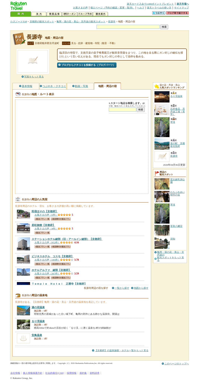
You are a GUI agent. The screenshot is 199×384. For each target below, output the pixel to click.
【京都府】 (45, 211)
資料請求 (94, 373)
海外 (38, 14)
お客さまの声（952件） (47, 242)
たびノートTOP (18, 21)
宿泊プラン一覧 (42, 219)
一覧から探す (122, 288)
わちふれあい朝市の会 (177, 193)
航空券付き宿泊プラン (61, 219)
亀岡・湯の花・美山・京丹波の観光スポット (81, 21)
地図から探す (141, 288)
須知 (172, 238)
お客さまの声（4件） (46, 228)
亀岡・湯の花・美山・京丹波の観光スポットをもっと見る (170, 256)
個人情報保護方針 (32, 373)
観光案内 (100, 14)
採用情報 (71, 373)
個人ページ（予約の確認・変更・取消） (112, 7)
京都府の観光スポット (42, 21)
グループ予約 (85, 14)
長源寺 (111, 21)
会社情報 (15, 373)
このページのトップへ (176, 363)
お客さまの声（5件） (46, 214)
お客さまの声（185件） (47, 259)
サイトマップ (181, 7)
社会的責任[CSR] (54, 373)
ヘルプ (140, 7)
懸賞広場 (54, 14)
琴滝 (172, 204)
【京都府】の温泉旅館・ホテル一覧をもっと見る (121, 350)
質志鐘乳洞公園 (177, 181)
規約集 (83, 373)
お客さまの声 (80, 7)
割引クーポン (69, 14)
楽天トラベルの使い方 (159, 7)
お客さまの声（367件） (47, 273)
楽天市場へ (183, 3)
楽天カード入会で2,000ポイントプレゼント (150, 3)
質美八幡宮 (176, 226)
